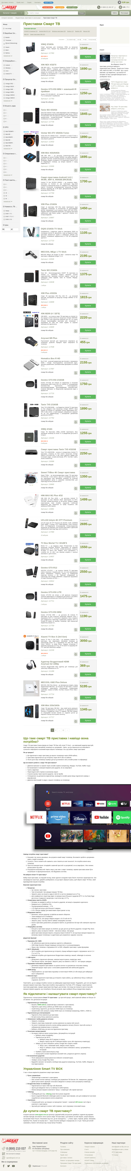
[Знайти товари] (52, 13)
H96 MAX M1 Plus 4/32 (52, 495)
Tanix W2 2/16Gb (49, 270)
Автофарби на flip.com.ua (120, 1147)
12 (63, 730)
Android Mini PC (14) (44, 31)
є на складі (7, 28)
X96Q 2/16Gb (47, 44)
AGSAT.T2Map (89, 1160)
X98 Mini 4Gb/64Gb (50, 153)
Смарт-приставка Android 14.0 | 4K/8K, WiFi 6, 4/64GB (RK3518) (56, 178)
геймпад (49, 1094)
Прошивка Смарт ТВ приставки (70, 1163)
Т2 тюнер (115, 1155)
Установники (89, 1155)
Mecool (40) (86, 31)
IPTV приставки (117, 1152)
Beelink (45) (78, 31)
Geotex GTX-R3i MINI (51, 612)
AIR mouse (79, 1102)
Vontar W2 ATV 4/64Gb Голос (55, 133)
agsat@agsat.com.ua (13, 1158)
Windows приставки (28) (59, 31)
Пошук (81, 13)
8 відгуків (44, 443)
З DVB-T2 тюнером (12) (31, 31)
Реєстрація (124, 13)
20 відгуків (44, 535)
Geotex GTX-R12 (49, 568)
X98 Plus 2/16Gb (49, 204)
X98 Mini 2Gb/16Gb (50, 705)
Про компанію (64, 1149)
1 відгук (43, 285)
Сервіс (29, 2)
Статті (87, 1149)
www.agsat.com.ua (41, 1114)
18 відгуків (44, 58)
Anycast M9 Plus (49, 338)
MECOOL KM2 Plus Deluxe (54, 682)
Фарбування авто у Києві (120, 1149)
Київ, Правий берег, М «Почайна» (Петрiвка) (40, 1147)
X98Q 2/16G (46, 429)
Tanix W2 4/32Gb (49, 110)
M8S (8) (26, 34)
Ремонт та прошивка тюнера (69, 1160)
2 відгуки (44, 604)
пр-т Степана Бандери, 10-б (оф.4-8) (44, 1151)
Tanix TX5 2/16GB (49, 404)
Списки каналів (90, 1152)
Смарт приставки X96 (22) (37, 34)
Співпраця (63, 1152)
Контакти (38, 2)
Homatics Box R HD (50, 358)
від (3, 229)
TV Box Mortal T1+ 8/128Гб (54, 543)
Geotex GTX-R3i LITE (51, 592)
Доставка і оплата (7, 2)
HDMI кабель (41, 1005)
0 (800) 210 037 (16, 1148)
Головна (63, 1147)
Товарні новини (90, 1147)
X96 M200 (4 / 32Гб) (50, 313)
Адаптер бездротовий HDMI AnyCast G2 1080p (55, 663)
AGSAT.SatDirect (90, 1158)
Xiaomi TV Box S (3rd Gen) (54, 637)
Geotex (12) (70, 31)
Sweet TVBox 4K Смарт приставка (58, 472)
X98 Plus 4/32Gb (49, 293)
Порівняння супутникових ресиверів (96, 1163)
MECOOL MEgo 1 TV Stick (53, 252)
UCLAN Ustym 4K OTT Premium (56, 520)
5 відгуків (44, 352)
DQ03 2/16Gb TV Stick (51, 229)
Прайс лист (20, 2)
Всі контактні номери (13, 1154)
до (12, 229)
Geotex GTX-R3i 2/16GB (52, 380)
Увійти (115, 13)
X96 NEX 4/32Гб (48, 65)
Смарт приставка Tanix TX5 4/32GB (58, 449)
